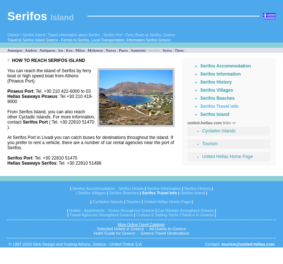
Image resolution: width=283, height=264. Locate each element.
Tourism (210, 143)
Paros (123, 50)
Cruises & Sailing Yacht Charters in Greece (175, 215)
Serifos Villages (216, 90)
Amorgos (14, 50)
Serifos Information (220, 74)
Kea (69, 50)
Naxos (111, 50)
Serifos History (216, 82)
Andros (31, 50)
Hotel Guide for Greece (114, 233)
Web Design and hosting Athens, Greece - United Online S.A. (88, 244)
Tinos (179, 50)
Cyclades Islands (219, 130)
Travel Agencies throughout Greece (101, 215)
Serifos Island (214, 114)
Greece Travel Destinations (164, 233)
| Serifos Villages (91, 193)
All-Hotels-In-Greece (167, 229)
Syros (167, 50)
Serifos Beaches (217, 98)
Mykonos (95, 50)
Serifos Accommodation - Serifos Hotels (108, 188)
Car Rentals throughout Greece (186, 210)
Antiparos (47, 50)
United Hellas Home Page (227, 156)
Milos (80, 50)
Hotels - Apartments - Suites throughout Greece (111, 210)
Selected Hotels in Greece (120, 229)
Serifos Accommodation (225, 66)
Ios (60, 50)
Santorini (138, 50)
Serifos (27, 16)
